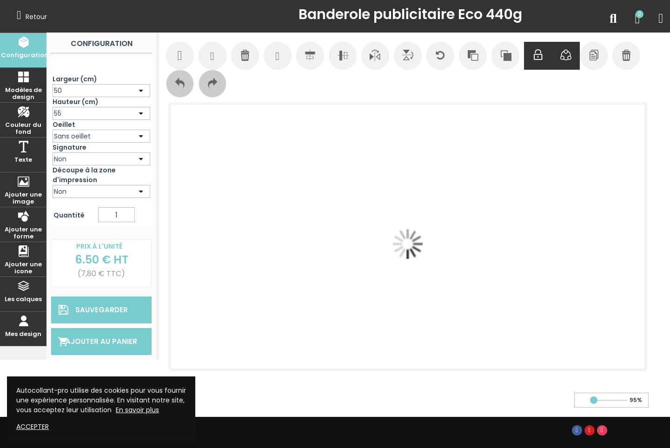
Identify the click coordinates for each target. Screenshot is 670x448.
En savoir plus (137, 410)
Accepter (32, 426)
